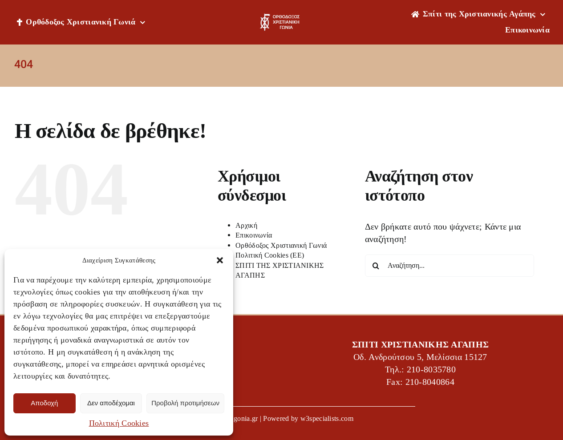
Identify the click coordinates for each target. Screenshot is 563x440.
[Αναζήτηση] (376, 265)
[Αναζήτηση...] (449, 265)
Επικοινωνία (253, 235)
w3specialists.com (326, 418)
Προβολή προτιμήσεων (185, 403)
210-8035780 (431, 370)
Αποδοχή (44, 403)
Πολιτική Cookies (119, 423)
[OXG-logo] (281, 18)
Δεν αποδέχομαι (111, 403)
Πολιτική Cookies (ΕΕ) (269, 255)
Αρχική (246, 225)
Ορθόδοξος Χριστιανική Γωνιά (281, 245)
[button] (219, 260)
